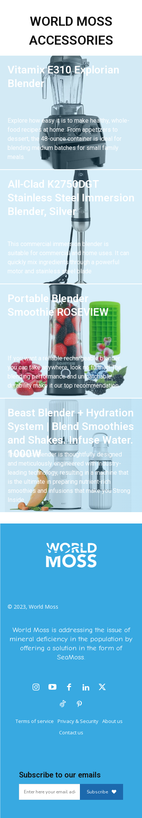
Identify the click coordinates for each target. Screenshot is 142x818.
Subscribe (101, 792)
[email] (49, 792)
